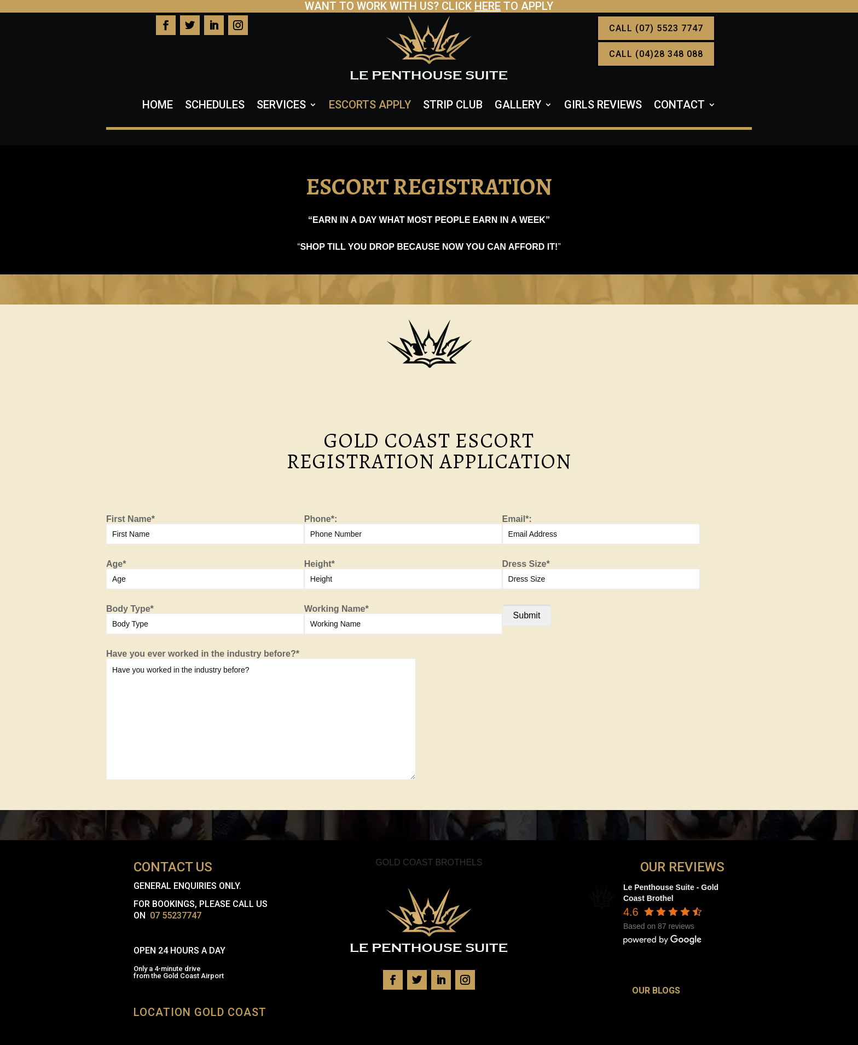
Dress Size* (601, 574)
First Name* (205, 529)
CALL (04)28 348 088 (656, 54)
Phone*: (403, 529)
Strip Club (453, 106)
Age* (205, 574)
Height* (403, 574)
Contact (679, 106)
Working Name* (403, 619)
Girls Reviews (603, 106)
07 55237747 (175, 915)
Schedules (215, 106)
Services (281, 106)
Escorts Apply (370, 106)
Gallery (518, 106)
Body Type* (205, 619)
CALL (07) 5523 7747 (656, 28)
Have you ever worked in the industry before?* (261, 715)
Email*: (601, 529)
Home (157, 106)
